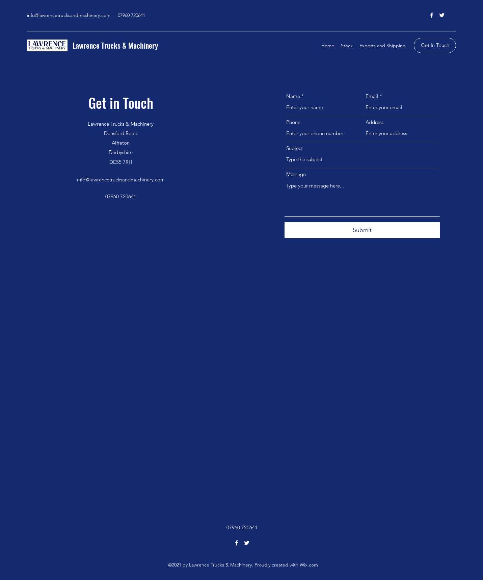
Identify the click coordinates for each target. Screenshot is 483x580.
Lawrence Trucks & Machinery (115, 45)
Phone (293, 122)
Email (372, 96)
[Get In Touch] (435, 45)
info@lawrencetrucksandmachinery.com (68, 15)
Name (293, 96)
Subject (294, 148)
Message (296, 174)
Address (374, 122)
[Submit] (362, 230)
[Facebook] (431, 15)
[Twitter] (441, 15)
